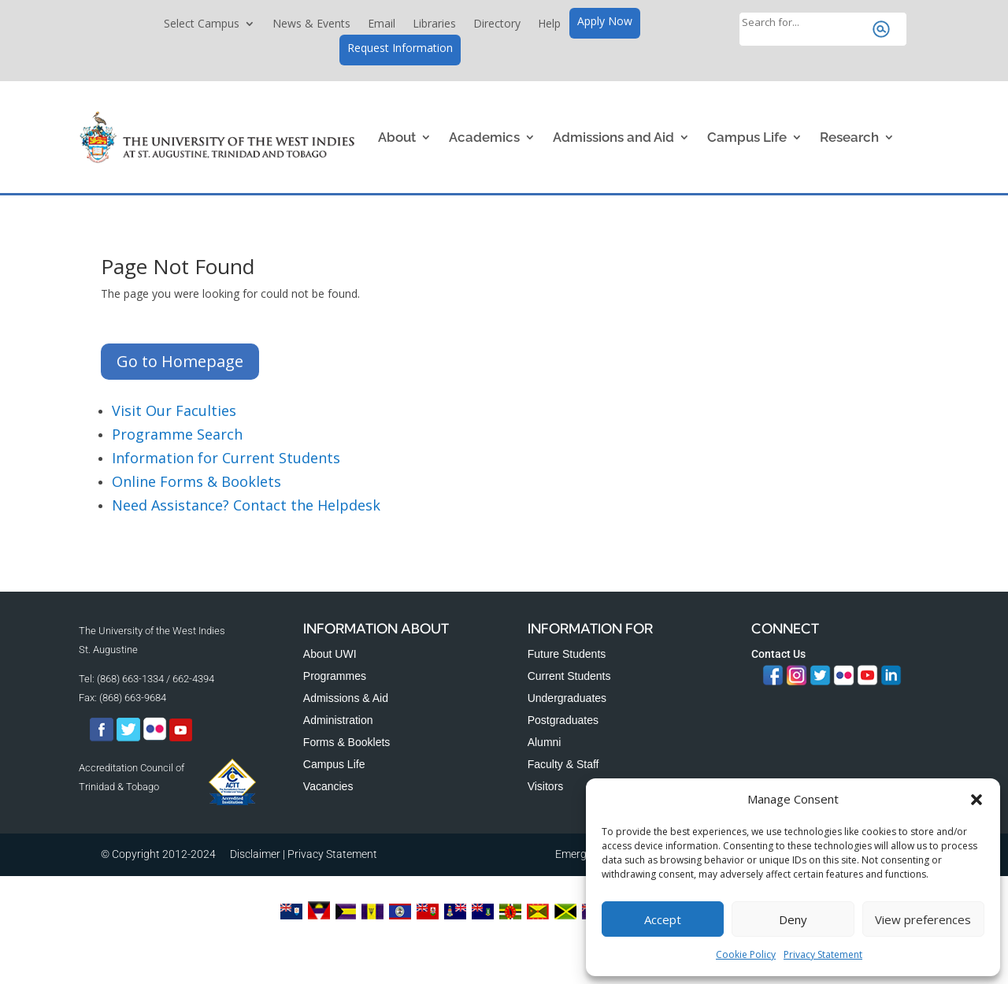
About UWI (330, 654)
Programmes (334, 676)
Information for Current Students (226, 457)
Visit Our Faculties (174, 410)
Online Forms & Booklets (196, 481)
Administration (338, 720)
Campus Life (747, 137)
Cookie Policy (746, 954)
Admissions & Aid (345, 698)
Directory (497, 24)
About (397, 137)
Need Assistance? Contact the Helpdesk (246, 505)
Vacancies (328, 786)
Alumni (544, 742)
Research (849, 137)
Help (549, 24)
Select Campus (201, 24)
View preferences (923, 919)
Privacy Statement (823, 954)
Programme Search (177, 434)
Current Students (569, 676)
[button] (976, 800)
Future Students (567, 654)
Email (381, 24)
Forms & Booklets (346, 742)
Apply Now (604, 22)
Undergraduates (567, 698)
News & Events (311, 24)
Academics (484, 137)
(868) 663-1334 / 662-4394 (155, 679)
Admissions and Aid (613, 137)
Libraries (434, 24)
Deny (793, 919)
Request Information (400, 49)
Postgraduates (563, 720)
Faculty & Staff (563, 764)
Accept (662, 919)
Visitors (546, 786)
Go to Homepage (180, 361)
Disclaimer (255, 854)
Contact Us (778, 654)
